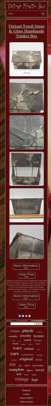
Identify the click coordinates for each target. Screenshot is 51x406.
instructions (38, 365)
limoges (38, 340)
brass (19, 341)
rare (14, 353)
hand (38, 349)
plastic (28, 330)
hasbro (26, 375)
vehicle (39, 332)
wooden (13, 336)
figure (30, 370)
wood (38, 359)
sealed (27, 340)
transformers (27, 354)
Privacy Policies (26, 398)
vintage (22, 379)
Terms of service (26, 402)
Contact (26, 394)
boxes (38, 344)
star (12, 364)
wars (17, 348)
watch (13, 341)
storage (39, 355)
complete (16, 369)
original (26, 359)
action (14, 360)
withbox (30, 344)
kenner (39, 336)
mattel (34, 375)
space (27, 365)
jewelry (25, 336)
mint (20, 366)
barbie (15, 343)
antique (29, 348)
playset (23, 344)
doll (18, 374)
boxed (40, 370)
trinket (15, 331)
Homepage (26, 390)
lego (35, 379)
